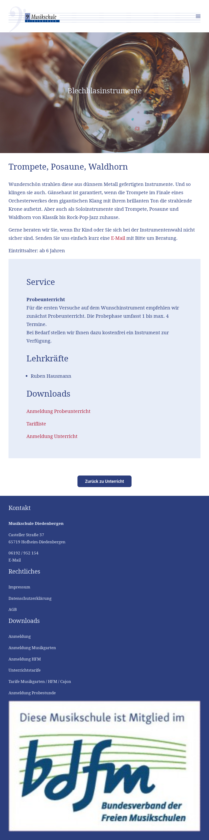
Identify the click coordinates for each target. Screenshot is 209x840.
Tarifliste (36, 423)
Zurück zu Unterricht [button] (104, 481)
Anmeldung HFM (25, 659)
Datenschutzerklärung (30, 598)
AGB (13, 609)
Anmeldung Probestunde (32, 692)
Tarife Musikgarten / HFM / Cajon (40, 681)
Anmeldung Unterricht (51, 436)
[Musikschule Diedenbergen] (104, 19)
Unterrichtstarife (25, 670)
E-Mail (118, 238)
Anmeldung (20, 636)
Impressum (19, 587)
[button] (198, 16)
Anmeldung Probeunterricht (58, 411)
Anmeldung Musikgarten (32, 647)
